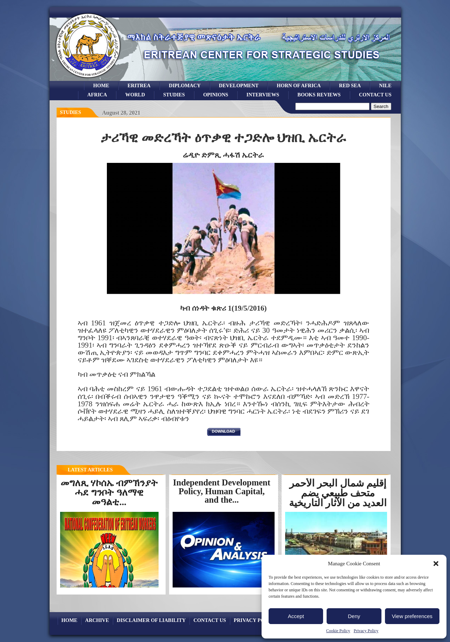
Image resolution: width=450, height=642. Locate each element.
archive (97, 620)
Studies (70, 112)
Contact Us (375, 94)
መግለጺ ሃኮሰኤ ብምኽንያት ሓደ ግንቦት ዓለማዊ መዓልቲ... (109, 492)
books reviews (319, 94)
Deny (354, 616)
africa (97, 94)
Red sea (350, 85)
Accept (296, 616)
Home (101, 85)
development (239, 85)
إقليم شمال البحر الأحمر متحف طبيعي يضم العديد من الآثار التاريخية (338, 493)
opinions (215, 94)
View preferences (412, 616)
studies (174, 94)
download (223, 431)
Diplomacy (184, 85)
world (135, 94)
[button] (435, 563)
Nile (385, 85)
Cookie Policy (338, 630)
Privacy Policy (366, 630)
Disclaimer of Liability (151, 620)
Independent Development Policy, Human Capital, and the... (221, 491)
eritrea (139, 85)
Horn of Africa (299, 85)
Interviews (262, 94)
